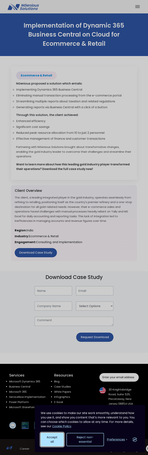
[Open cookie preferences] (117, 440)
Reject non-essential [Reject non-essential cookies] (85, 439)
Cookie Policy (61, 426)
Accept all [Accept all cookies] (52, 439)
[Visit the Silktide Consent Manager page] (134, 439)
